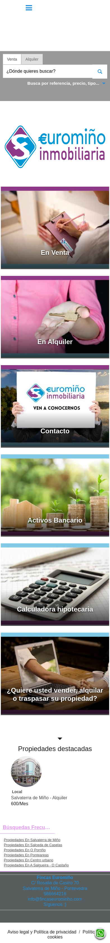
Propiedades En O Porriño (25, 850)
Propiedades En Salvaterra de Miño (32, 840)
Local (17, 791)
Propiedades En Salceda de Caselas (33, 845)
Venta (12, 59)
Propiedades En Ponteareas (26, 855)
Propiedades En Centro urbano (28, 860)
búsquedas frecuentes (29, 827)
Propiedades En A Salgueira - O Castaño (36, 865)
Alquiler (32, 59)
